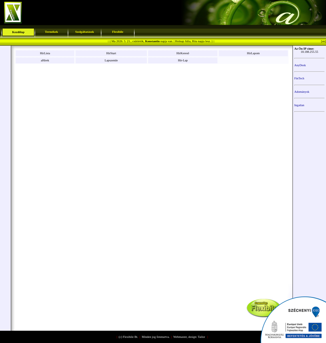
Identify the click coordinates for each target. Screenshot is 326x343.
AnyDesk (300, 65)
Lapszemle (111, 60)
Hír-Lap (183, 60)
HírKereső (183, 53)
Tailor (201, 336)
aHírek (45, 60)
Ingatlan (299, 105)
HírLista (45, 53)
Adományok (301, 91)
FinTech (299, 78)
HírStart (111, 53)
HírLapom (253, 53)
